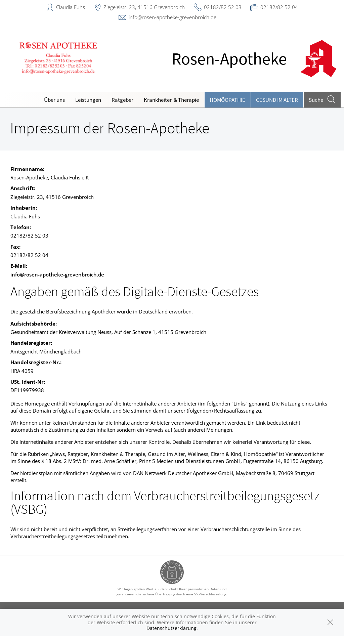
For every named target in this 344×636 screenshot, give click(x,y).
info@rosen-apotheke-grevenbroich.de (172, 17)
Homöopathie (227, 99)
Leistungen (88, 99)
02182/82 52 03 (223, 7)
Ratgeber (122, 99)
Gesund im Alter (277, 99)
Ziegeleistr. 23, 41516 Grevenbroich (144, 7)
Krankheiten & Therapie (171, 99)
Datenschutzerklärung (171, 628)
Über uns (54, 99)
